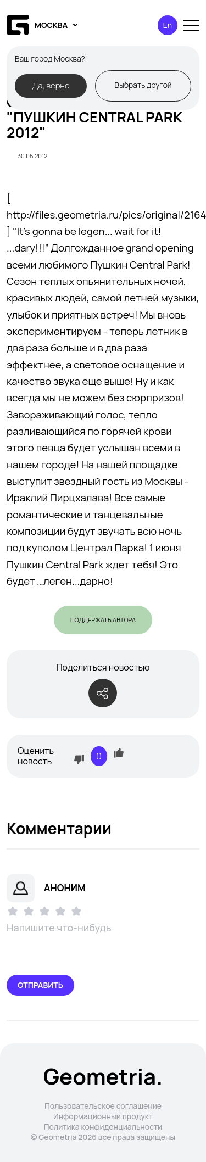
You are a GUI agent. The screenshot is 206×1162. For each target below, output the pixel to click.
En (167, 25)
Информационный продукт (103, 1116)
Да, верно (50, 85)
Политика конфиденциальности (103, 1126)
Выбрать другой (142, 85)
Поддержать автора (103, 620)
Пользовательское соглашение (103, 1105)
